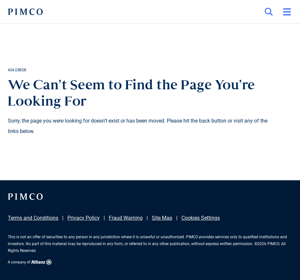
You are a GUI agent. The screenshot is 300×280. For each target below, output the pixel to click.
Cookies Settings (200, 218)
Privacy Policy (83, 218)
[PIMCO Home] (25, 11)
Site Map (162, 218)
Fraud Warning (126, 218)
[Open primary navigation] (287, 12)
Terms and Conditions (33, 218)
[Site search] (269, 12)
